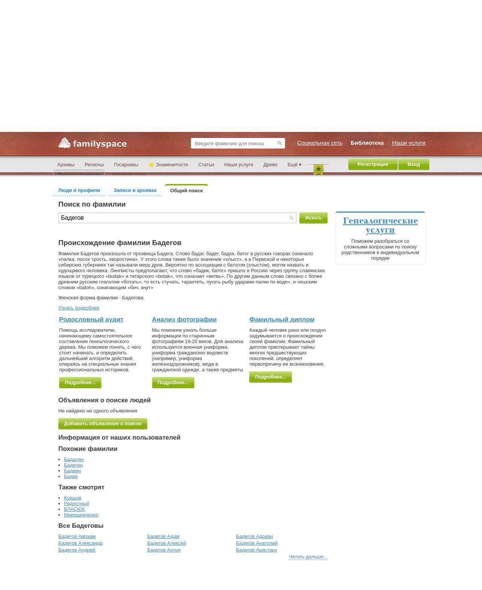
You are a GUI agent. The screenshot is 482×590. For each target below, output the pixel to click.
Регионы (94, 164)
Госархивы (126, 164)
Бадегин (73, 465)
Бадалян (74, 459)
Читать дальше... (308, 556)
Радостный (76, 503)
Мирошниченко (81, 515)
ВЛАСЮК (74, 509)
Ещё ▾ (295, 164)
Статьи (206, 164)
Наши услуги (238, 164)
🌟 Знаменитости (168, 164)
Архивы (66, 164)
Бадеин (72, 471)
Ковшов (72, 498)
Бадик (71, 476)
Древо (270, 164)
